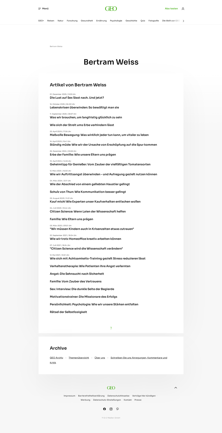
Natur (60, 20)
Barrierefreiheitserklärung (91, 396)
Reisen (50, 20)
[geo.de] (111, 8)
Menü (43, 8)
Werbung (85, 400)
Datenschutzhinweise (118, 396)
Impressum (69, 396)
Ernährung (101, 20)
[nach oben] (176, 388)
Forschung (72, 20)
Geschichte (131, 20)
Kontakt (128, 400)
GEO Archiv (56, 357)
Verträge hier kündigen (144, 396)
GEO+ (41, 20)
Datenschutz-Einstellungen (107, 400)
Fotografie (154, 20)
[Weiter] (183, 21)
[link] (183, 8)
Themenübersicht (79, 357)
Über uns (100, 357)
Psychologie (116, 20)
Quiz (143, 20)
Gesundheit (87, 20)
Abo (171, 8)
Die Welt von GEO (171, 20)
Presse (138, 400)
